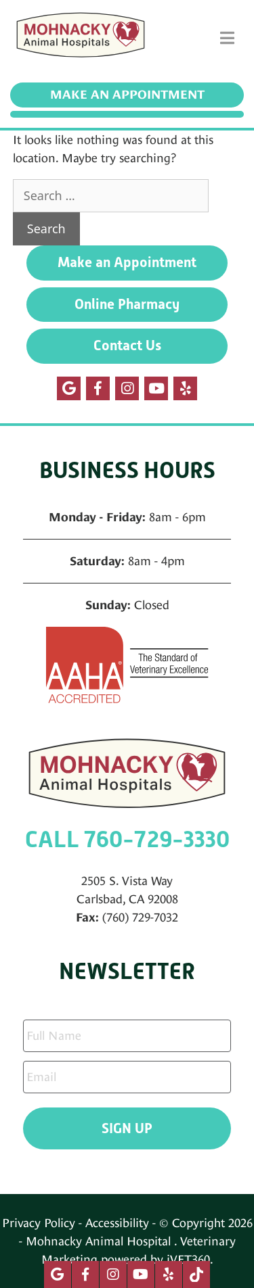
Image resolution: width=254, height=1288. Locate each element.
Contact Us (127, 345)
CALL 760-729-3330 (127, 839)
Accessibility (117, 1223)
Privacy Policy (38, 1223)
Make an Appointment (127, 94)
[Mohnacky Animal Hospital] (80, 38)
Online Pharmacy (127, 304)
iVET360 (188, 1259)
